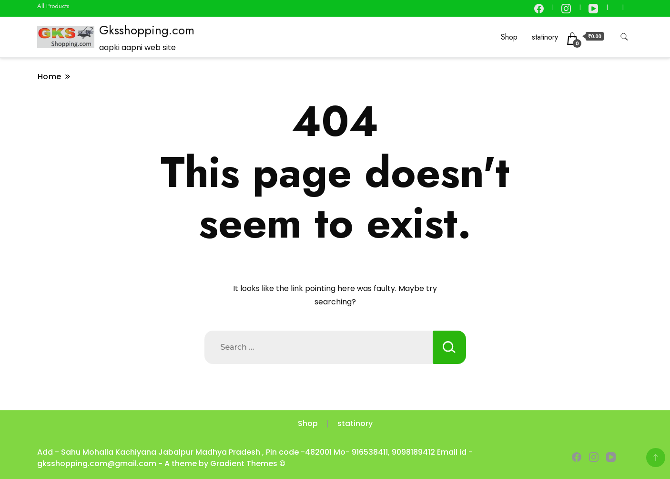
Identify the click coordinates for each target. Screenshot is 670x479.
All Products (53, 5)
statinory (545, 36)
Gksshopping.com (146, 30)
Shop (509, 36)
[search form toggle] (624, 37)
